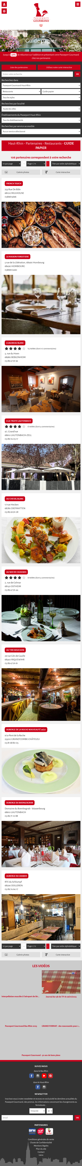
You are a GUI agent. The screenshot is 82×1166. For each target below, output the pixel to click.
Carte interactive (63, 172)
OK (77, 1118)
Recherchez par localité (13, 103)
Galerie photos (23, 172)
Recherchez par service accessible (18, 126)
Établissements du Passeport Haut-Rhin (21, 115)
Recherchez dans (10, 80)
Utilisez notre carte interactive (59, 67)
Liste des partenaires (19, 67)
